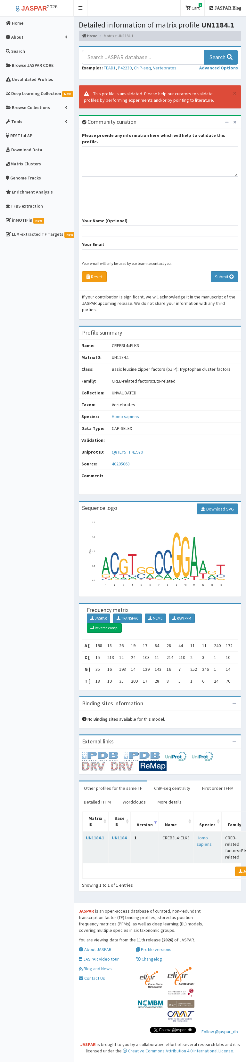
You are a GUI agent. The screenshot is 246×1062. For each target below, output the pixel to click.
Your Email (93, 244)
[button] (80, 8)
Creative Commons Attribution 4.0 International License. (178, 1051)
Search (221, 57)
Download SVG (217, 509)
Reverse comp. (104, 627)
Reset (94, 277)
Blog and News (95, 968)
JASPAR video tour (99, 959)
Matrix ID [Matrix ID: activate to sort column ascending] (95, 821)
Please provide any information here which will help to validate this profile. (153, 138)
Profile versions (153, 949)
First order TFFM (218, 788)
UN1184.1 (95, 838)
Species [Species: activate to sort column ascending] (207, 825)
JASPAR (98, 618)
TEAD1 (110, 68)
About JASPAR (95, 949)
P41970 (136, 452)
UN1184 (119, 838)
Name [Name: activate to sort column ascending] (171, 825)
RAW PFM (181, 618)
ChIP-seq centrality (172, 788)
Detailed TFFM (97, 802)
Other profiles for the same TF (113, 788)
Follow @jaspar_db (219, 1031)
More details (170, 802)
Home (89, 35)
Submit (224, 277)
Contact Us (92, 978)
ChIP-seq (142, 68)
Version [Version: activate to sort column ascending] (145, 825)
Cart (193, 7)
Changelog (149, 959)
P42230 (125, 68)
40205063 (121, 464)
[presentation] (130, 200)
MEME (155, 618)
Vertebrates (164, 68)
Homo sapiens (125, 416)
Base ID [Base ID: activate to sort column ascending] (119, 821)
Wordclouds (134, 802)
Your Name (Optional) (104, 221)
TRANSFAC (127, 618)
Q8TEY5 (119, 452)
